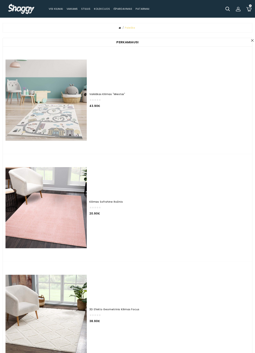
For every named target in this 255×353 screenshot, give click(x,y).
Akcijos (125, 305)
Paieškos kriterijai (71, 43)
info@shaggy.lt (90, 305)
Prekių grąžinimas (211, 311)
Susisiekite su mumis (171, 297)
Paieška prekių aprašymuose (210, 52)
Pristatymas (207, 293)
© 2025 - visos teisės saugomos (127, 348)
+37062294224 (87, 299)
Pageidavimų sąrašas (171, 303)
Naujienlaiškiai (166, 309)
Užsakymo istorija (132, 299)
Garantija (205, 305)
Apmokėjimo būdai (211, 299)
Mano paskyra (130, 293)
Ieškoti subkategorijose (206, 47)
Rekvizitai (205, 327)
